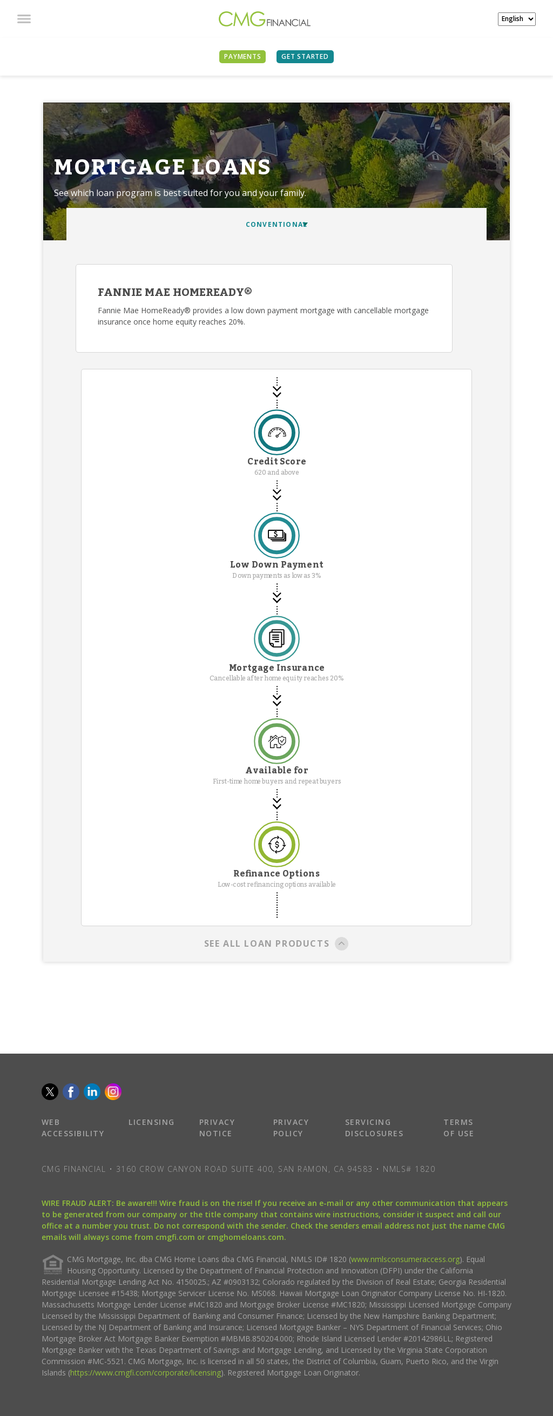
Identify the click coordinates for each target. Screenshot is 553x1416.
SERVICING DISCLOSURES (374, 1127)
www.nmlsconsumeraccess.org (405, 1259)
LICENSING (152, 1122)
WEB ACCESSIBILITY (73, 1127)
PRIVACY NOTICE (217, 1127)
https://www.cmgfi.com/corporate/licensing (145, 1372)
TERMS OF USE (458, 1127)
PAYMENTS (242, 56)
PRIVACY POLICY (291, 1127)
